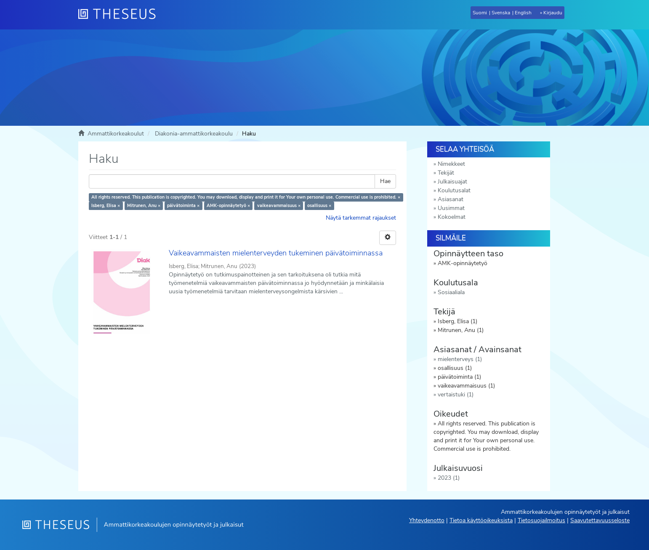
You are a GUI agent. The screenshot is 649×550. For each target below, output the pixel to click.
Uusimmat (451, 208)
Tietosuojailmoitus (541, 520)
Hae (385, 181)
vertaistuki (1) (455, 395)
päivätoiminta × (183, 205)
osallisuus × (319, 205)
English (523, 12)
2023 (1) (449, 478)
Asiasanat (450, 199)
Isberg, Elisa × (105, 205)
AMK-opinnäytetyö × (228, 205)
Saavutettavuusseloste (600, 520)
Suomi (480, 12)
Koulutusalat (454, 190)
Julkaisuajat (452, 182)
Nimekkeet (451, 164)
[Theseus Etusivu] (120, 14)
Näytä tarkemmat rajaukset (361, 218)
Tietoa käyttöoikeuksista (481, 520)
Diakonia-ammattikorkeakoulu (194, 134)
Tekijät (446, 173)
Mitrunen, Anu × (143, 205)
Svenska (501, 12)
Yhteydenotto (426, 520)
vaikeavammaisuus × (279, 205)
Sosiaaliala (451, 292)
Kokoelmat (451, 217)
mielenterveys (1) (460, 359)
